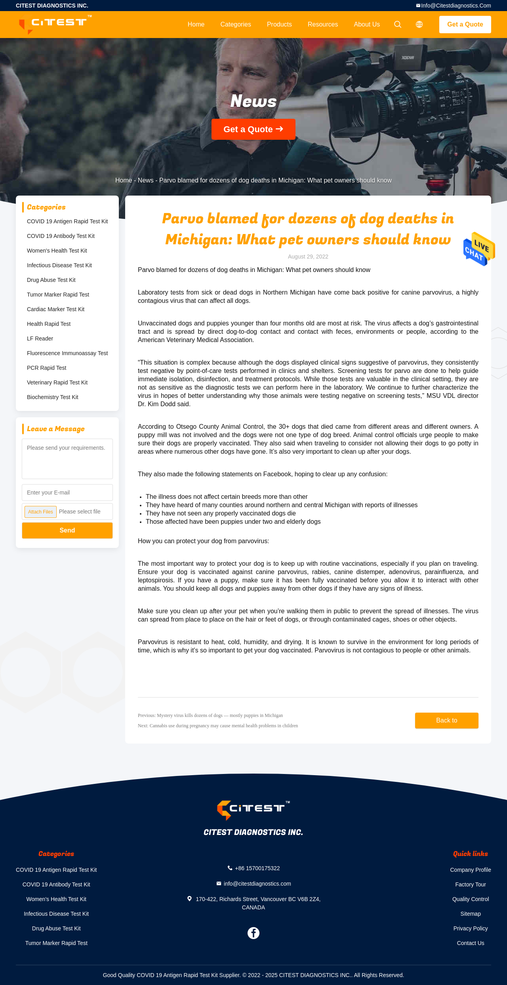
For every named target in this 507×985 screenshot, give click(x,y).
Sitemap (471, 914)
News (146, 180)
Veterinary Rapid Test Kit (57, 382)
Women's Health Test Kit (57, 250)
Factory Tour (470, 884)
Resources (323, 24)
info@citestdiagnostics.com (456, 5)
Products (279, 24)
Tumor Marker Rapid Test (58, 294)
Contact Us (470, 943)
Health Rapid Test (49, 324)
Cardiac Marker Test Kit (55, 309)
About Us (367, 24)
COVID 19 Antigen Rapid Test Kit (67, 221)
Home (196, 24)
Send (67, 530)
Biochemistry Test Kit (52, 397)
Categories (236, 24)
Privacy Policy (471, 928)
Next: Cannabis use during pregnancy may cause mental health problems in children (218, 725)
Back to (446, 720)
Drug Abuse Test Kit (51, 280)
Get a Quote (465, 24)
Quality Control (470, 899)
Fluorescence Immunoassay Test (67, 353)
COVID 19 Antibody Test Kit (61, 236)
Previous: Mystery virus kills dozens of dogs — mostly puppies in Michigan (210, 715)
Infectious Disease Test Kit (59, 265)
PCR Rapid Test (46, 368)
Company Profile (471, 870)
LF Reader (40, 338)
